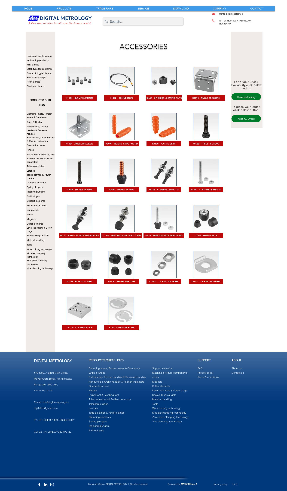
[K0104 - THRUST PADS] (206, 235)
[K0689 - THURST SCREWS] (79, 189)
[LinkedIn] (45, 484)
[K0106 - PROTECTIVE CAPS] (121, 281)
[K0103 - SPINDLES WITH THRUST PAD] (121, 235)
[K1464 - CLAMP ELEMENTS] (79, 98)
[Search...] (143, 21)
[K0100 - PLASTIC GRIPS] (163, 143)
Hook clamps (33, 81)
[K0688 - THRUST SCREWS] (206, 143)
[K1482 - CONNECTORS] (121, 98)
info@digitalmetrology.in (55, 402)
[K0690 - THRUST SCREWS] (121, 189)
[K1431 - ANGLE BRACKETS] (79, 143)
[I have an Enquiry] (246, 96)
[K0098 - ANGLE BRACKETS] (206, 98)
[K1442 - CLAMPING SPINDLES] (206, 189)
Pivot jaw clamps (35, 86)
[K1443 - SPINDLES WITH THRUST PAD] (164, 235)
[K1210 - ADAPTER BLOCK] (79, 327)
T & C (234, 484)
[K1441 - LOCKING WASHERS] (206, 281)
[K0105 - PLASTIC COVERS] (79, 281)
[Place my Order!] (246, 118)
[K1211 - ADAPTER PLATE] (121, 327)
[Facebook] (39, 484)
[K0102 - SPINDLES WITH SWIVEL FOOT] (79, 235)
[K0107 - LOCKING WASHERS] (163, 281)
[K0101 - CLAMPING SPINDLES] (163, 189)
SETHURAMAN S (189, 484)
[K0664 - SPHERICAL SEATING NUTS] (164, 98)
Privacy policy (220, 484)
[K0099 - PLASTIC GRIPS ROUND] (121, 143)
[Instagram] (52, 484)
